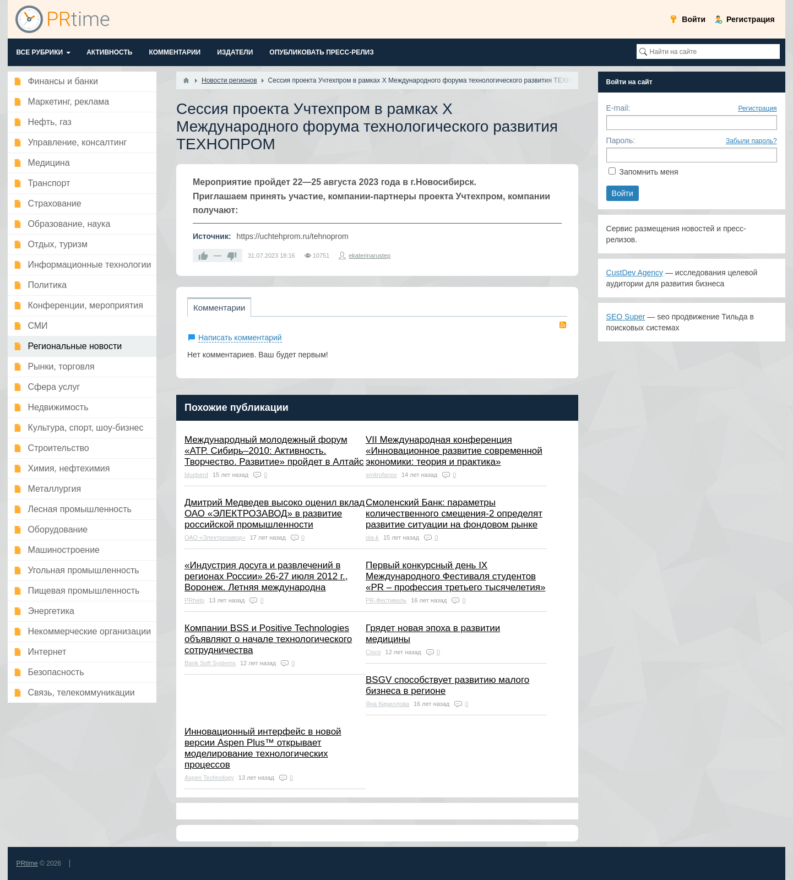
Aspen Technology (209, 777)
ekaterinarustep (369, 255)
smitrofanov (381, 474)
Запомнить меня (648, 171)
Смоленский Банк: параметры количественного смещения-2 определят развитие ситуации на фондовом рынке (454, 513)
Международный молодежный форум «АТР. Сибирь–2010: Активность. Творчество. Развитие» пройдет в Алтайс (274, 450)
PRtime (26, 863)
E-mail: (618, 108)
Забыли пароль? (751, 141)
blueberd (196, 474)
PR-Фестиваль (386, 600)
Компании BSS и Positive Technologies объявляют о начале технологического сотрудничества (268, 639)
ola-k (372, 537)
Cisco (373, 652)
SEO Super (625, 316)
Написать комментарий (240, 337)
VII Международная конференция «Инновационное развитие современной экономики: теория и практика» (454, 450)
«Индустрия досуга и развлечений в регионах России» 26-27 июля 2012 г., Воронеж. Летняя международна (265, 576)
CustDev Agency (635, 272)
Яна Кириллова (387, 703)
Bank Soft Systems (210, 663)
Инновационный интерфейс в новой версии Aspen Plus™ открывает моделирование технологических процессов (262, 748)
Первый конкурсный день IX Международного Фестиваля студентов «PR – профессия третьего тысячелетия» (455, 576)
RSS (562, 325)
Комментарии (219, 307)
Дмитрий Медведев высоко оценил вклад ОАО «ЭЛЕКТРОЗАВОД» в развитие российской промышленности (274, 513)
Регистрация (757, 108)
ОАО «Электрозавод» (215, 537)
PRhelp (194, 600)
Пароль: (620, 140)
